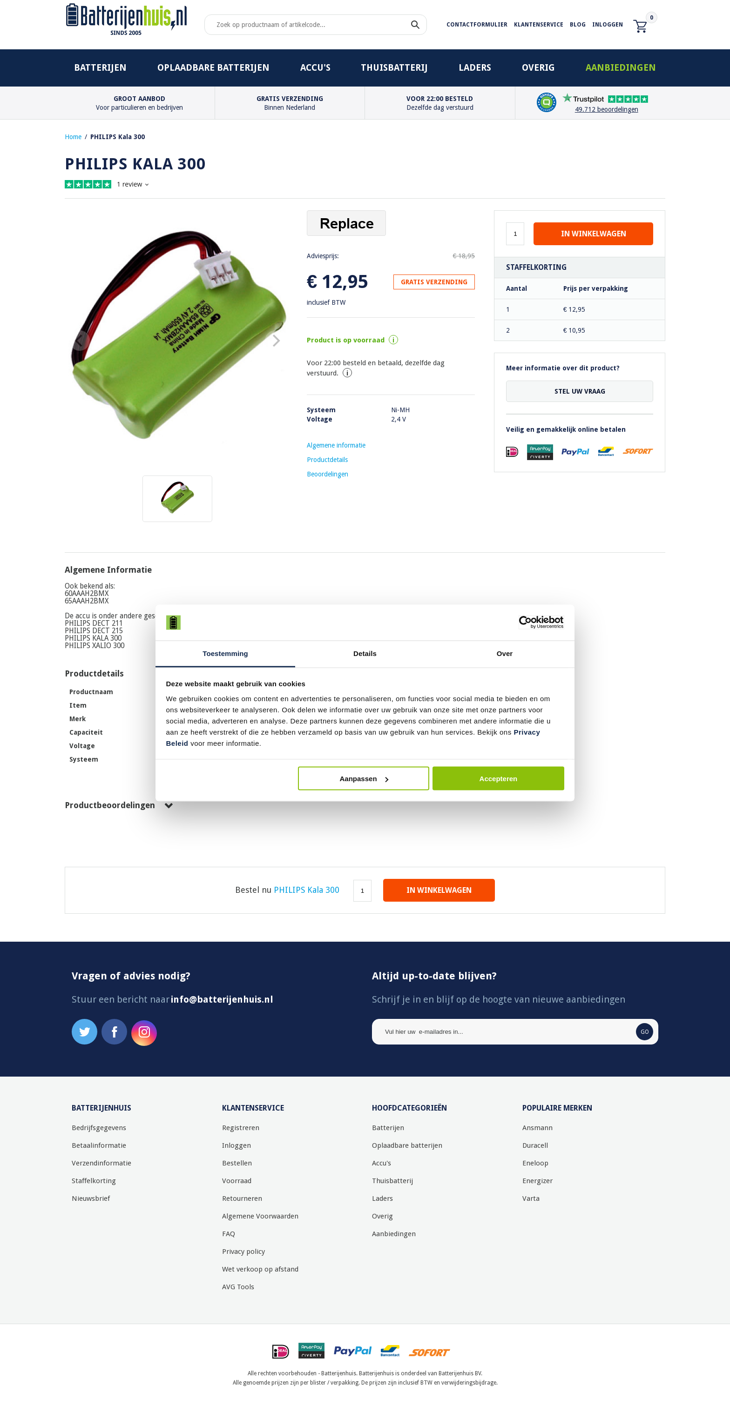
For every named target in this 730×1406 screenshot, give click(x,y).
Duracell (535, 1145)
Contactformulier (476, 24)
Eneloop (535, 1163)
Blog (578, 24)
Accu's (315, 67)
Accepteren (499, 779)
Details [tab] (365, 653)
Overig (538, 67)
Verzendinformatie (101, 1163)
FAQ (228, 1234)
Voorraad (236, 1181)
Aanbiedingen (621, 67)
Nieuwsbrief (91, 1198)
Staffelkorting (94, 1181)
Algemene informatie (336, 445)
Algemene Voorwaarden (260, 1216)
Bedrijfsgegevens (99, 1128)
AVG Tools (238, 1287)
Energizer (537, 1181)
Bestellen (237, 1163)
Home (73, 137)
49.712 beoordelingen (606, 109)
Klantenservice (538, 24)
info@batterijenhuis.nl (222, 999)
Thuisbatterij (394, 67)
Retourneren (242, 1198)
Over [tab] (505, 653)
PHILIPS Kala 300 (117, 137)
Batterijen (100, 67)
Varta (531, 1198)
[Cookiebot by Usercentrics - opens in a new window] (523, 622)
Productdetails (327, 459)
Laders (475, 67)
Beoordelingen (327, 474)
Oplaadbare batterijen (213, 67)
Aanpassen (364, 779)
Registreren (240, 1128)
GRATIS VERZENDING (434, 282)
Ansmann (537, 1128)
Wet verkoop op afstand (260, 1269)
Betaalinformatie (99, 1145)
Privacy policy (243, 1251)
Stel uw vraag (579, 391)
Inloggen (607, 24)
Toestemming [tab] (225, 653)
